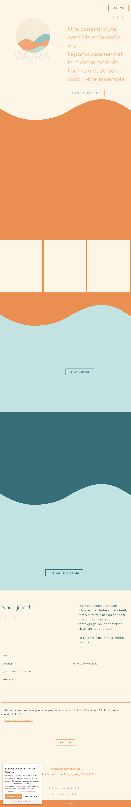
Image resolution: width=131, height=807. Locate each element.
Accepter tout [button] (13, 796)
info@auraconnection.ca (65, 769)
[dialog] (22, 784)
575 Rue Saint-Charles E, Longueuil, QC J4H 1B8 (65, 774)
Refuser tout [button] (31, 796)
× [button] (39, 767)
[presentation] (21, 731)
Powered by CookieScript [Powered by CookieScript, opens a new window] (22, 802)
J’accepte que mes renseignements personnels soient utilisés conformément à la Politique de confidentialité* (60, 712)
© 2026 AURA (66, 803)
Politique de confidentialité (19, 720)
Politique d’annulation (65, 794)
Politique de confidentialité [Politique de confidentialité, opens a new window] (27, 791)
